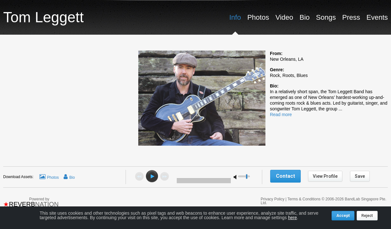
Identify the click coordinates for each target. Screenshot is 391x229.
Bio (304, 17)
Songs (326, 17)
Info (235, 17)
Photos (258, 17)
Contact (285, 176)
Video (284, 17)
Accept (343, 215)
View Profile (325, 176)
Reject (367, 215)
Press (351, 17)
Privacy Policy (273, 199)
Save (360, 176)
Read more (281, 114)
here (292, 217)
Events (377, 17)
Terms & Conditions (303, 199)
